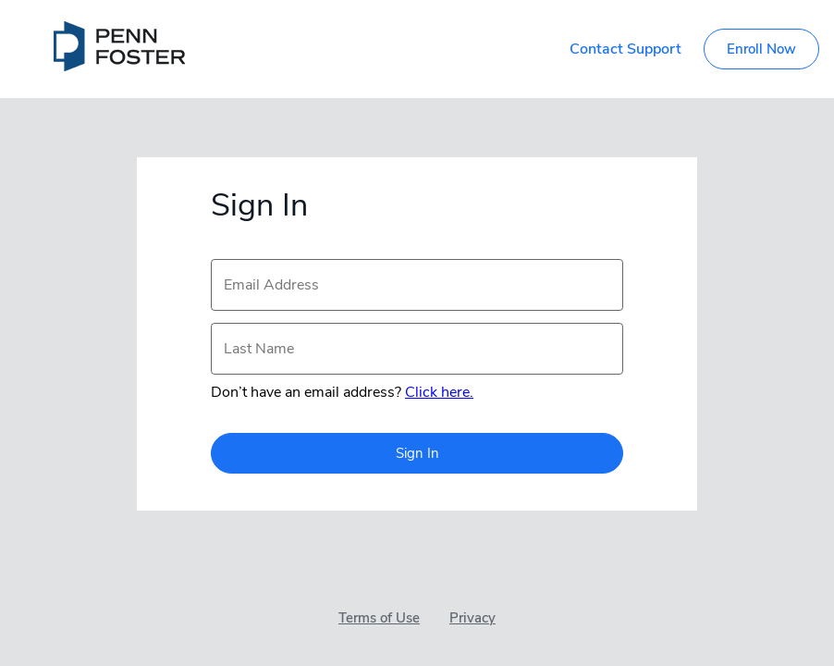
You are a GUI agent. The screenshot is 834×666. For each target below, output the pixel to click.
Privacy (472, 618)
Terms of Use (379, 618)
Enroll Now (761, 49)
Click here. (439, 392)
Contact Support (625, 49)
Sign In (417, 453)
